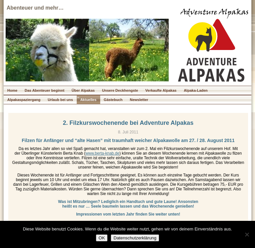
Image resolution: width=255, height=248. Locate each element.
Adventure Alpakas (214, 12)
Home (12, 90)
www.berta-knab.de (102, 153)
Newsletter (139, 100)
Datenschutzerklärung (134, 237)
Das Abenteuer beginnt (44, 90)
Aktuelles (88, 100)
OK (102, 237)
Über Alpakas (83, 90)
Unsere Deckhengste (120, 90)
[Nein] (246, 234)
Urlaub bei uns (60, 100)
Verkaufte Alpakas (160, 90)
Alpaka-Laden (196, 90)
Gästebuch (113, 100)
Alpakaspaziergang (23, 100)
